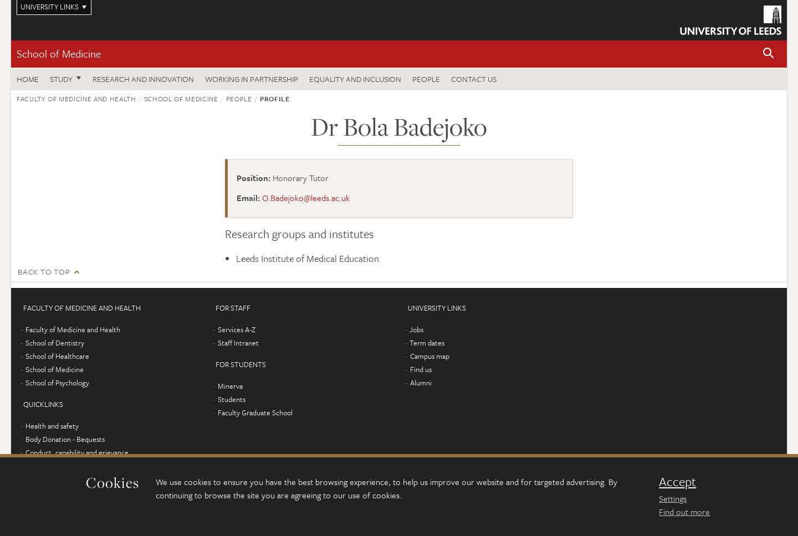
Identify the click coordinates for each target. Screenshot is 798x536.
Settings (673, 498)
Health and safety (52, 425)
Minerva (230, 385)
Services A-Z (236, 329)
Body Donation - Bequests (65, 439)
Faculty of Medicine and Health (76, 99)
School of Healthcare (57, 356)
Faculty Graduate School (255, 412)
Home (28, 79)
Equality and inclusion (355, 79)
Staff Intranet (238, 342)
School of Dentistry (54, 342)
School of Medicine (59, 53)
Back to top (44, 271)
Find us (421, 369)
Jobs (416, 329)
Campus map (429, 356)
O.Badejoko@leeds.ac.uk (306, 198)
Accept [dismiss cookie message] (677, 481)
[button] (768, 54)
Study (61, 79)
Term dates (427, 342)
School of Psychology (57, 382)
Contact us (474, 79)
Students (231, 399)
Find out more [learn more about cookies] (684, 512)
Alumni (421, 382)
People (426, 79)
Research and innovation (143, 79)
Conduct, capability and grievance (77, 452)
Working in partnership (251, 79)
